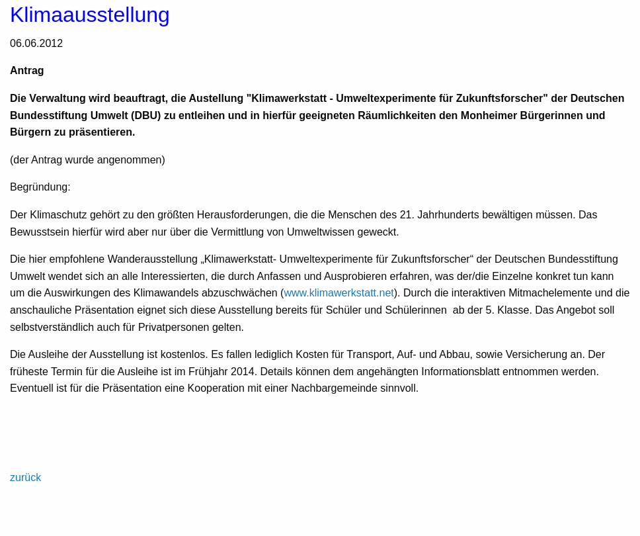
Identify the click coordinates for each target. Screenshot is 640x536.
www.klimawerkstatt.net (338, 292)
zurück (25, 477)
